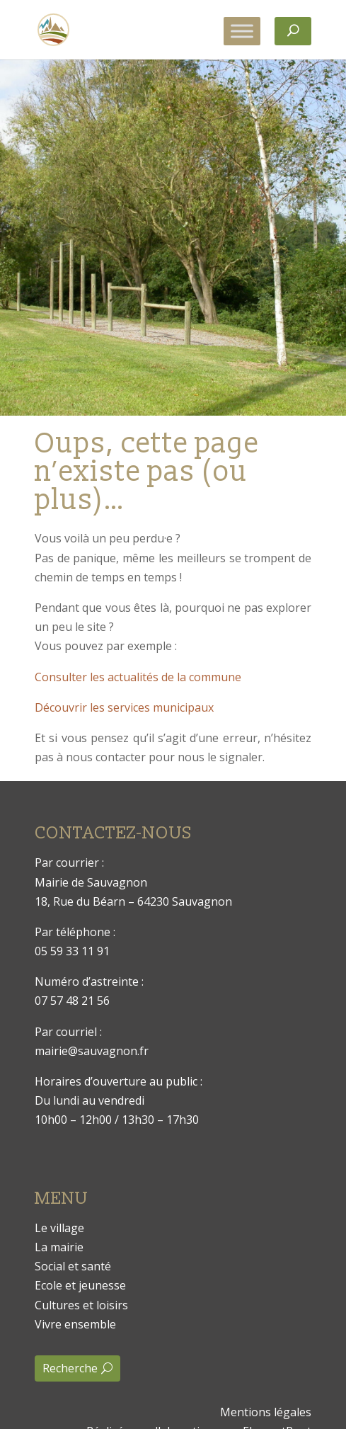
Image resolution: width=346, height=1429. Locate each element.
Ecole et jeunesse (80, 1285)
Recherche (70, 1368)
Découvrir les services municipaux (124, 707)
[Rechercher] (293, 31)
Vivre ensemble (75, 1324)
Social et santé (73, 1266)
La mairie (59, 1247)
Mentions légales (265, 1412)
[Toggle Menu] (242, 31)
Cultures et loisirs (81, 1305)
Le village (59, 1228)
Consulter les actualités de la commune (138, 677)
